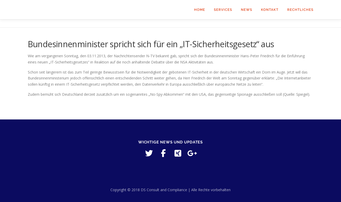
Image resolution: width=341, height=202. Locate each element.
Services (223, 10)
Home (199, 10)
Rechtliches (300, 10)
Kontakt (269, 10)
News (246, 10)
